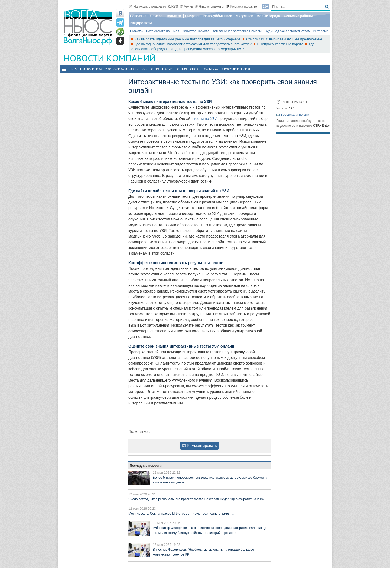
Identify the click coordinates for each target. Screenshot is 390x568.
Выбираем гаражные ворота (280, 44)
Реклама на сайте (241, 6)
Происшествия (174, 69)
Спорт (195, 69)
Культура (210, 69)
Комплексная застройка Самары (237, 31)
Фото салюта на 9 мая (162, 31)
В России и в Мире (236, 69)
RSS (173, 6)
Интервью (321, 31)
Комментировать (199, 445)
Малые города (268, 16)
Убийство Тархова (196, 31)
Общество (150, 69)
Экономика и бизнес (122, 69)
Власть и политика (86, 69)
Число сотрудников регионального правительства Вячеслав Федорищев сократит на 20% (196, 499)
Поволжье (138, 16)
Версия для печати (295, 114)
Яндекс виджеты (209, 6)
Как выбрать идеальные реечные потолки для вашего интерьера (188, 39)
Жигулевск (244, 16)
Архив (186, 6)
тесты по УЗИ (205, 118)
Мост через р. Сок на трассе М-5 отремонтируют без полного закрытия (181, 513)
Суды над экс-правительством (287, 31)
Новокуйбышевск (217, 16)
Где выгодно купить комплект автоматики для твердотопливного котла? (194, 44)
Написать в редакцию (147, 6)
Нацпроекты (141, 23)
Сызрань (192, 16)
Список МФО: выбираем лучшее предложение (284, 39)
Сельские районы (298, 16)
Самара (156, 16)
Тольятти (173, 16)
